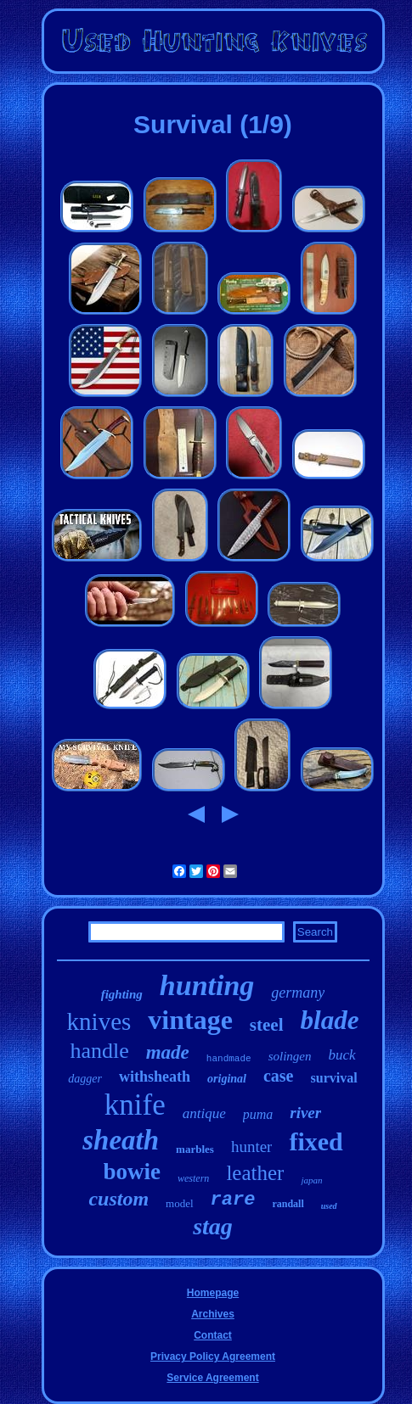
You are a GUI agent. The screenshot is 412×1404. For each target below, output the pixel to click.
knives (99, 1021)
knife (135, 1105)
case (278, 1075)
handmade (228, 1059)
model (180, 1203)
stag (213, 1226)
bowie (132, 1171)
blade (330, 1020)
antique (204, 1113)
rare (233, 1200)
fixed (315, 1141)
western (193, 1178)
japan (311, 1180)
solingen (290, 1056)
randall (287, 1204)
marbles (195, 1149)
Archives (212, 1314)
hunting (207, 985)
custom (118, 1199)
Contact (213, 1335)
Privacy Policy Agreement (212, 1356)
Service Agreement (212, 1378)
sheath (120, 1140)
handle (99, 1050)
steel (267, 1025)
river (305, 1113)
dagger (85, 1078)
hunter (252, 1146)
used (329, 1206)
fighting (122, 994)
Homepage (213, 1293)
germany (298, 992)
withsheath (154, 1076)
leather (255, 1172)
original (226, 1078)
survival (334, 1078)
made (167, 1052)
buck (341, 1055)
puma (258, 1114)
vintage (190, 1019)
